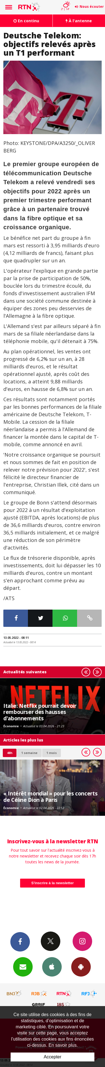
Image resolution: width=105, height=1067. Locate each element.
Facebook (20, 941)
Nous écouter (92, 6)
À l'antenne (79, 20)
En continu (26, 20)
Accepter (52, 1056)
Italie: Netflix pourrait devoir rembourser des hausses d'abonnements (39, 712)
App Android (81, 966)
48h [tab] (9, 753)
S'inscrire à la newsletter (52, 883)
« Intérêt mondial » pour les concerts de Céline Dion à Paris (50, 796)
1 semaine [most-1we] (29, 753)
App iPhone (52, 966)
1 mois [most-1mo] (51, 753)
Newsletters (23, 966)
